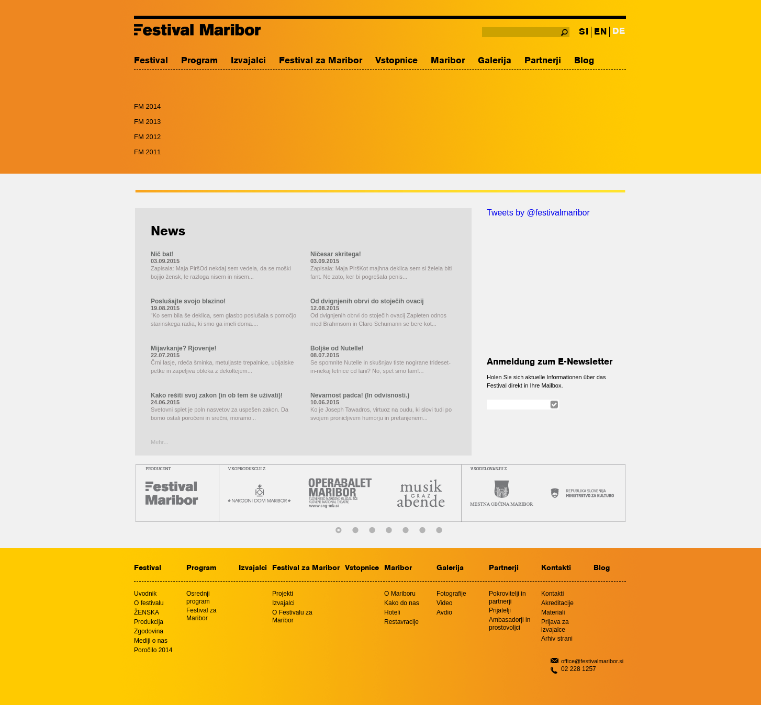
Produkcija (148, 622)
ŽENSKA (146, 612)
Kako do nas (401, 603)
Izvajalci (248, 61)
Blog (584, 61)
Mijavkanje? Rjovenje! (183, 348)
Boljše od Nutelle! (336, 348)
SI (583, 32)
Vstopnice (396, 61)
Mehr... (160, 442)
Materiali (553, 612)
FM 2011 (147, 152)
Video (444, 603)
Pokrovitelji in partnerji (507, 597)
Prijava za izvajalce (555, 625)
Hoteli (392, 612)
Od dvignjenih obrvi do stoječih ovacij (367, 301)
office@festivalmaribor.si (592, 661)
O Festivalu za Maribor (292, 616)
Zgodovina (148, 631)
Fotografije (451, 593)
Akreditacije (557, 603)
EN (600, 32)
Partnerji (542, 61)
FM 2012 (147, 137)
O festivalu (149, 603)
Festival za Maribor (320, 61)
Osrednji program (198, 597)
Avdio (444, 612)
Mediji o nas (150, 640)
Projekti (282, 593)
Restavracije (401, 622)
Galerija (494, 61)
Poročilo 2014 (153, 650)
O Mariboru (400, 593)
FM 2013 (147, 122)
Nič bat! (162, 254)
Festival (151, 61)
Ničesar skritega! (335, 254)
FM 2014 (147, 106)
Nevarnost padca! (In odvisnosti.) (359, 395)
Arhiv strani (557, 638)
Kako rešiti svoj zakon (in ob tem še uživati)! (217, 395)
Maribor (448, 61)
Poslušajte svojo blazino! (188, 301)
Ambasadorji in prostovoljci (509, 623)
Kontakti (556, 568)
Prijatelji (500, 610)
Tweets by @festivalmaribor (538, 212)
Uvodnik (145, 593)
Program (199, 61)
